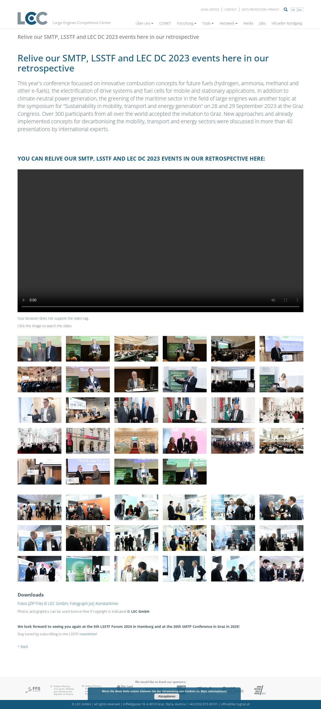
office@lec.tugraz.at (235, 704)
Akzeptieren (166, 696)
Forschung (186, 23)
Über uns (144, 23)
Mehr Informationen (214, 691)
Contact (230, 9)
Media (248, 23)
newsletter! (88, 634)
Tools (208, 23)
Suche (286, 10)
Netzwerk (228, 23)
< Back (23, 646)
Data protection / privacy (260, 9)
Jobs (262, 23)
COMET (165, 23)
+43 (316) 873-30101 (203, 704)
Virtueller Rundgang (287, 23)
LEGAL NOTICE (210, 9)
